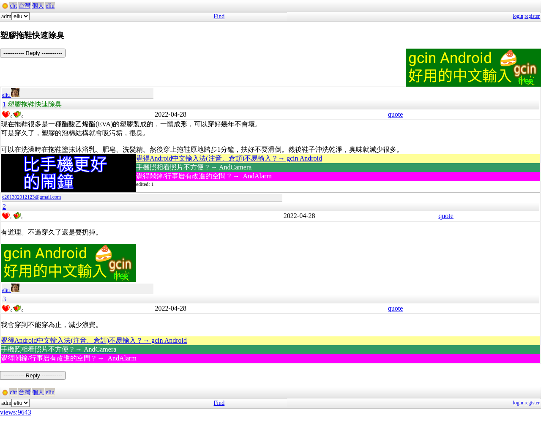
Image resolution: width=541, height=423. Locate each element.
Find (219, 16)
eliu (50, 6)
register (532, 16)
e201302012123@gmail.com (31, 197)
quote (395, 114)
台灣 (24, 6)
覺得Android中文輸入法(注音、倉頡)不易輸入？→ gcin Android (229, 158)
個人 (38, 6)
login (518, 16)
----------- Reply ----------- (32, 53)
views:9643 (15, 412)
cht (13, 6)
